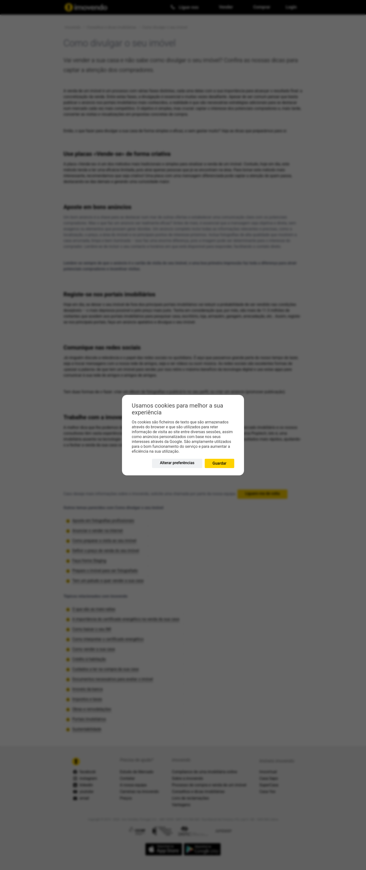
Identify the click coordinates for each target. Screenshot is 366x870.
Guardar (219, 463)
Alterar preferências (177, 462)
